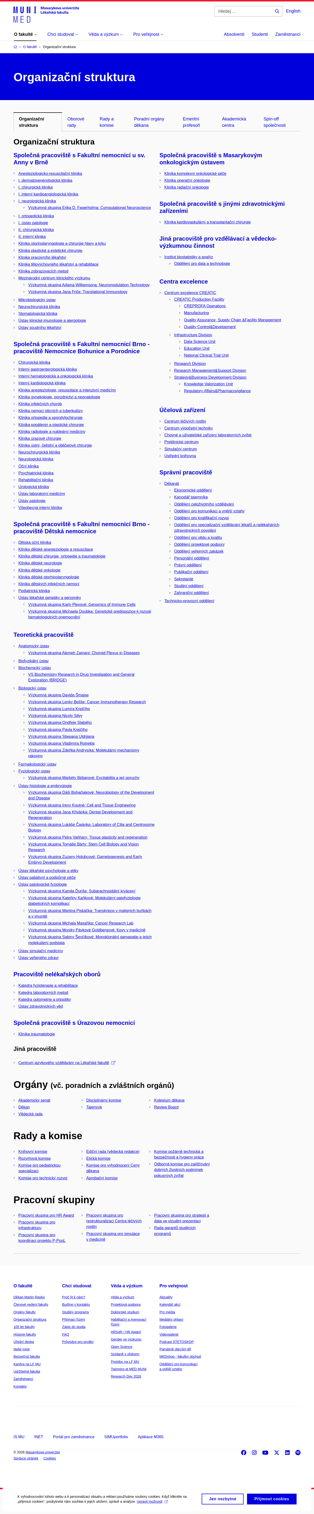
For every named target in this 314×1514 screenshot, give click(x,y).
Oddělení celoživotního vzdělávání (204, 504)
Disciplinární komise (103, 1100)
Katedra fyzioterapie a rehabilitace (48, 985)
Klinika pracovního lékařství (42, 257)
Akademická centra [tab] (234, 122)
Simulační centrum (180, 449)
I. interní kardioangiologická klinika (48, 194)
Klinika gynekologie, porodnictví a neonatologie (59, 397)
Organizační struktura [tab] (31, 122)
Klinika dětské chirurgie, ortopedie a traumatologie (61, 556)
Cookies (49, 1458)
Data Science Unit (199, 341)
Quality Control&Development (210, 327)
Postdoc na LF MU (125, 1362)
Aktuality (165, 1297)
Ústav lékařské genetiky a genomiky (49, 598)
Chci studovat (76, 1285)
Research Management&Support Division (210, 370)
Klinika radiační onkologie (186, 187)
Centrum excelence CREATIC (190, 293)
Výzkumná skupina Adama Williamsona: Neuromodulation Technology (89, 285)
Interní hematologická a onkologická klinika (55, 376)
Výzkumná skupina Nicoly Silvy (55, 716)
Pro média (167, 1312)
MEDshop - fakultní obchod (180, 1356)
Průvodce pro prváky (77, 1342)
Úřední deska (23, 1342)
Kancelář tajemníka (191, 497)
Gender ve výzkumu (126, 1339)
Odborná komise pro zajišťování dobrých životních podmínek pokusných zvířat (182, 1169)
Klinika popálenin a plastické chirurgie (51, 425)
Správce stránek (25, 1458)
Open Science (121, 1347)
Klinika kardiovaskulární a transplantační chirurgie (207, 222)
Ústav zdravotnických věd (40, 1006)
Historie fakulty (24, 1334)
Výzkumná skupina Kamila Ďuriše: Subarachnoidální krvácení (81, 891)
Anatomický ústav (33, 646)
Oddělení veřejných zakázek (198, 551)
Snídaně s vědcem (125, 1354)
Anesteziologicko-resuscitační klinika (50, 173)
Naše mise (21, 1349)
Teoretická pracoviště (43, 634)
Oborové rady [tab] (75, 122)
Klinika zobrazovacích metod (43, 271)
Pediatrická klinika (34, 591)
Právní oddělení (188, 565)
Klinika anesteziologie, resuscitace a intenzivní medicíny (67, 390)
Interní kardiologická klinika (41, 383)
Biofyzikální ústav (33, 661)
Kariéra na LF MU (26, 1364)
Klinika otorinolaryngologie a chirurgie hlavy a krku (62, 243)
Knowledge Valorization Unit (208, 384)
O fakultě (22, 1285)
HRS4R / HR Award (126, 1332)
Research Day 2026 (126, 1376)
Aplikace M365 (151, 1437)
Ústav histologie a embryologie (45, 786)
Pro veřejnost (173, 1285)
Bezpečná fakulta (26, 1356)
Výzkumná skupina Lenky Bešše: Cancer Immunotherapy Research (87, 702)
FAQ (65, 1334)
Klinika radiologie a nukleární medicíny (51, 432)
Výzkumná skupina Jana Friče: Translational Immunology (78, 292)
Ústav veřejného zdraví (38, 958)
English (293, 11)
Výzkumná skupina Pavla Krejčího (58, 730)
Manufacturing (196, 313)
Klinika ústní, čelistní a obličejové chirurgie (55, 445)
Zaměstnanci (288, 34)
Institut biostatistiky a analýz (188, 257)
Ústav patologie (31, 501)
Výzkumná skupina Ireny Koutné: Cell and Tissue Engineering (82, 805)
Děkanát (171, 484)
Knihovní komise (32, 1151)
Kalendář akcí (170, 1304)
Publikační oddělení (191, 572)
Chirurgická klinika (34, 362)
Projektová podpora (126, 1304)
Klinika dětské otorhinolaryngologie (48, 577)
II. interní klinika (32, 237)
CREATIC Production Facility (199, 299)
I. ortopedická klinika (36, 216)
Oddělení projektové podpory (199, 544)
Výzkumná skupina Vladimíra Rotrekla (61, 743)
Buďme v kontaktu (76, 1304)
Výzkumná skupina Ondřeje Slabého (60, 722)
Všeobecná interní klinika (40, 508)
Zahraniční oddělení (191, 593)
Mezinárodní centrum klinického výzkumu (54, 278)
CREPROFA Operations (205, 306)
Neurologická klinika (35, 459)
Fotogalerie (168, 1327)
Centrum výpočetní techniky (188, 428)
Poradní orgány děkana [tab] (149, 122)
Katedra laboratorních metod (43, 993)
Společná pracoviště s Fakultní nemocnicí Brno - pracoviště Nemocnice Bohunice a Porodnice (81, 347)
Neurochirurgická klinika (39, 307)
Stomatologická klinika (37, 314)
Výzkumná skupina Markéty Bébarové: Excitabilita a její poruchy (84, 778)
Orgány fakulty (24, 1312)
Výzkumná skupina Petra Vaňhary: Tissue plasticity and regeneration (87, 837)
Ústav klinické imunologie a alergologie (52, 320)
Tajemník (94, 1107)
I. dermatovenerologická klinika (45, 180)
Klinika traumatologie (36, 1034)
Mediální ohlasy (171, 1319)
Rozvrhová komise (34, 1158)
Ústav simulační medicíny (40, 951)
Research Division (190, 364)
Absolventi (234, 34)
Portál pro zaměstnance (73, 1437)
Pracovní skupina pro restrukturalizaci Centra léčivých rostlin (114, 1221)
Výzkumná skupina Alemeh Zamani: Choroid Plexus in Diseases (84, 653)
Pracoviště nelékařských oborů (57, 974)
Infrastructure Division (193, 335)
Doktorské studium (125, 1312)
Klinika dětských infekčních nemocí (48, 584)
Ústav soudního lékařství (39, 328)
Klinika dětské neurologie (40, 563)
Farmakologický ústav (37, 764)
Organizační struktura (29, 1319)
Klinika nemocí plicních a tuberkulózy (50, 411)
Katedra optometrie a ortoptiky (44, 999)
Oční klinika (28, 466)
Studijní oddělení (188, 586)
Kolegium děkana (169, 1100)
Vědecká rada (30, 1114)
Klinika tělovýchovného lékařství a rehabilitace (58, 264)
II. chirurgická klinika (36, 230)
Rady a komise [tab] (107, 122)
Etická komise (98, 1158)
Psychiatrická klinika (35, 473)
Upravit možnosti (152, 1505)
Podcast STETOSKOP (176, 1342)
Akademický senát (34, 1100)
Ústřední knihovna (180, 456)
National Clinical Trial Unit (206, 355)
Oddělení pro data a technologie (202, 263)
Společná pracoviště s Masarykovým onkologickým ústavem (210, 159)
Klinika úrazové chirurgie (39, 438)
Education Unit (196, 348)
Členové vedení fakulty (30, 1304)
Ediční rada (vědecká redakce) (113, 1151)
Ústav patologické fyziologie (42, 884)
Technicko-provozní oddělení (189, 601)
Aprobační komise (102, 1178)
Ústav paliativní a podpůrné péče (47, 877)
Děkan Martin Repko (29, 1297)
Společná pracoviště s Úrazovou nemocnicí (74, 1022)
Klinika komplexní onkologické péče (195, 173)
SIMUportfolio (116, 1437)
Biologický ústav (32, 688)
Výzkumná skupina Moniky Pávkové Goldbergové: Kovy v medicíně (86, 930)
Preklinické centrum (181, 442)
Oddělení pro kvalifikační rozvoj (201, 518)
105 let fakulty (24, 1327)
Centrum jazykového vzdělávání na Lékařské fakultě (66, 1063)
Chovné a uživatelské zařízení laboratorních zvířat (207, 435)
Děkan (24, 1107)
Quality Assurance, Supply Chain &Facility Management (232, 320)
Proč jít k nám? (73, 1297)
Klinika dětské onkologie (39, 570)
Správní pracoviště (185, 472)
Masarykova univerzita (43, 1452)
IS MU (18, 1437)
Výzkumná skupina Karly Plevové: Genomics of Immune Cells (82, 604)
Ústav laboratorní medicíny (41, 494)
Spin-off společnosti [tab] (274, 122)
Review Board (166, 1107)
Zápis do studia (73, 1327)
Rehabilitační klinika (35, 480)
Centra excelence (183, 281)
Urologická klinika (33, 487)
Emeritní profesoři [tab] (191, 122)
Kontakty (20, 1386)
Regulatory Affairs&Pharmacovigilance (217, 391)
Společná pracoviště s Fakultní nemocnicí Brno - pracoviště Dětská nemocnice (81, 528)
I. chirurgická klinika (35, 187)
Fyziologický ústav (34, 771)
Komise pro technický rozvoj (42, 1178)
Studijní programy (75, 1312)
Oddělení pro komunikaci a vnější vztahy (209, 511)
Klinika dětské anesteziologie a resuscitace (55, 549)
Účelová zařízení (182, 410)
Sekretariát (183, 579)
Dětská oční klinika (34, 542)
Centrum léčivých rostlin (185, 421)
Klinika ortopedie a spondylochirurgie (50, 418)
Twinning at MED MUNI (128, 1369)
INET (38, 1437)
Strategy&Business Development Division (210, 377)
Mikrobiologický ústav (37, 300)
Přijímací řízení (73, 1319)
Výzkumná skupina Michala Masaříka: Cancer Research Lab (80, 923)
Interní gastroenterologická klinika (47, 369)
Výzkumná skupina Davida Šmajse (58, 695)
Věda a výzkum (127, 1285)
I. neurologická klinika (37, 201)
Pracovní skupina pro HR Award (46, 1215)
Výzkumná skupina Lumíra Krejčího (59, 709)
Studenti (260, 34)
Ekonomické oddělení (193, 490)
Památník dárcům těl (175, 1349)
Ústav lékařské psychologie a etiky (48, 871)
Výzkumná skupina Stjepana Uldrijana (61, 736)
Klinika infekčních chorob (40, 404)
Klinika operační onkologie (187, 180)
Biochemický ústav (34, 668)
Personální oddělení (191, 558)
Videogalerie (169, 1334)
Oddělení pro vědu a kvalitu (198, 537)
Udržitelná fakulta (26, 1371)
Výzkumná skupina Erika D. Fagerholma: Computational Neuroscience (89, 208)
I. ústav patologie (33, 223)
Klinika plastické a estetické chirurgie (50, 250)
